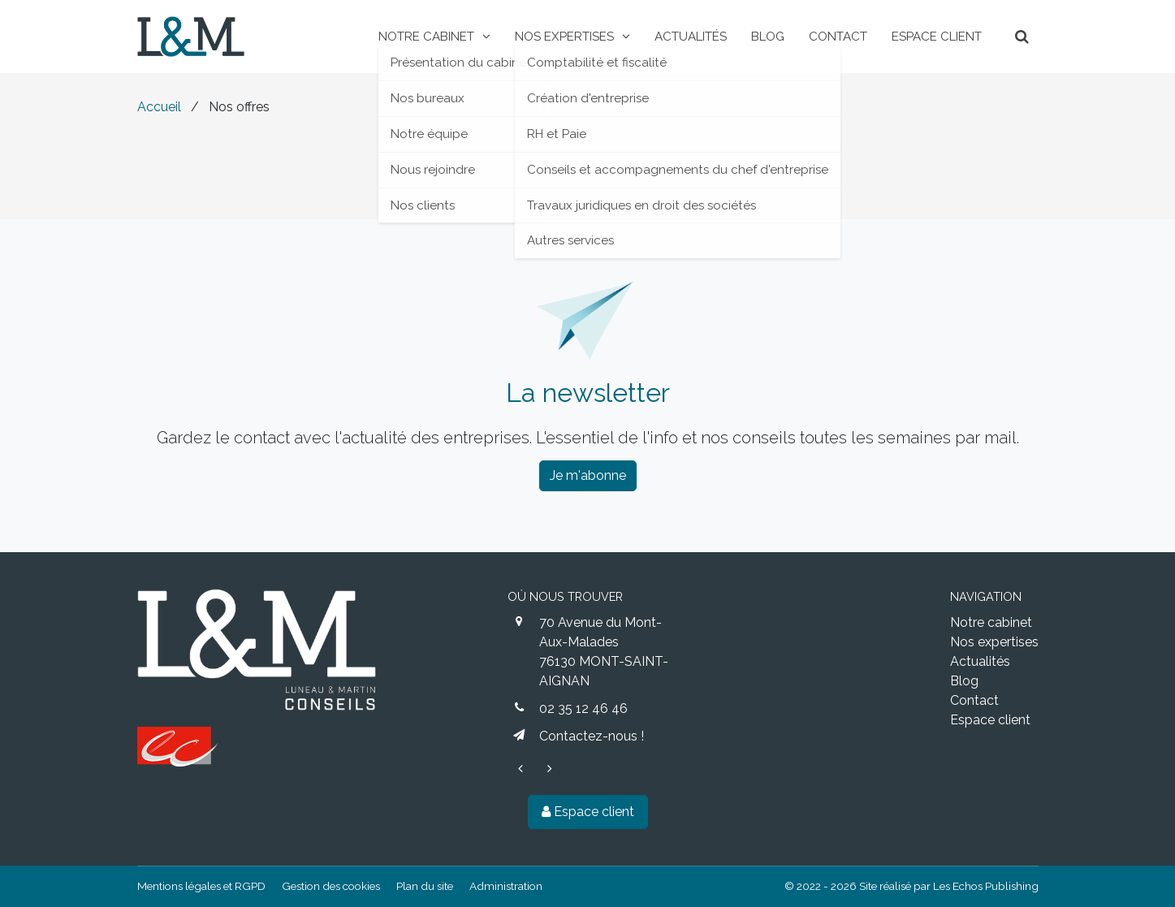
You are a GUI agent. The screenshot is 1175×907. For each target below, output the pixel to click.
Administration (505, 885)
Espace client (588, 811)
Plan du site (424, 885)
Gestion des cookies (331, 885)
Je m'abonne (588, 475)
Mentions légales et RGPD (201, 885)
